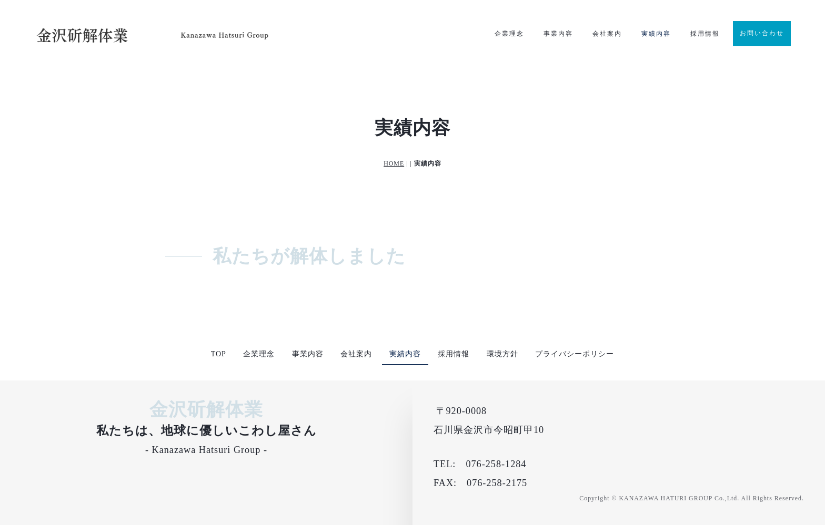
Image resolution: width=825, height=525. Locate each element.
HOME (394, 163)
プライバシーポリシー (574, 354)
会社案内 (607, 33)
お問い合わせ (762, 33)
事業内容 (558, 33)
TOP (218, 354)
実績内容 (656, 33)
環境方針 (502, 354)
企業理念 (509, 33)
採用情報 (705, 33)
